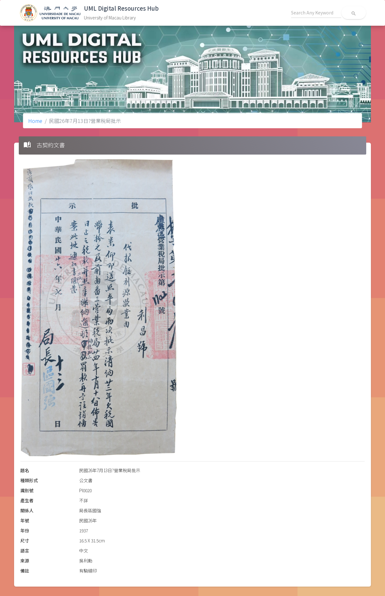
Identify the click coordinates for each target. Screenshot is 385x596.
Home (35, 120)
